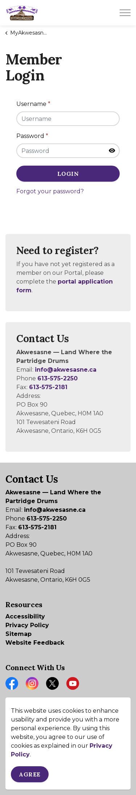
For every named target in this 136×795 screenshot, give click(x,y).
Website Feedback (34, 642)
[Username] (68, 118)
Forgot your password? (50, 191)
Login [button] (68, 173)
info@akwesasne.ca (65, 369)
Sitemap (18, 633)
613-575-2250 (57, 378)
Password (32, 135)
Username (33, 103)
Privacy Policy (27, 625)
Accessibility (25, 616)
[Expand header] (125, 12)
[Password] (68, 150)
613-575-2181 (48, 387)
